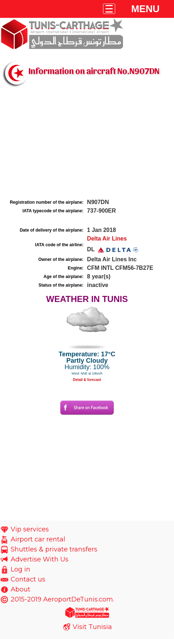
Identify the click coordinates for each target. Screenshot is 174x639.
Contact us (28, 579)
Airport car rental (38, 539)
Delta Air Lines (107, 239)
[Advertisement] (87, 144)
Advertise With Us (39, 559)
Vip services (30, 529)
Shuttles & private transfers (54, 549)
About (20, 589)
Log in (20, 569)
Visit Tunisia (92, 627)
